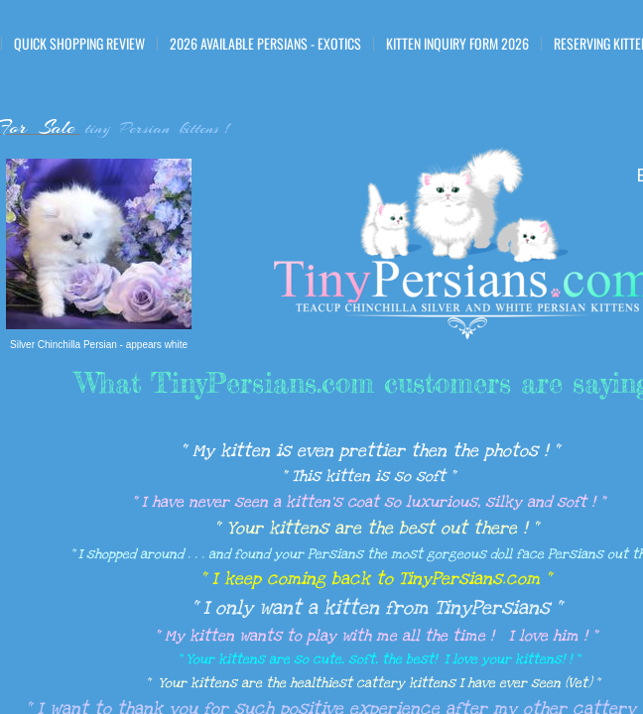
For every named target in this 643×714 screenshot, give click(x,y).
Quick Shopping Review (79, 44)
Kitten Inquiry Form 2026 (457, 44)
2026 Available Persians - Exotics (265, 44)
